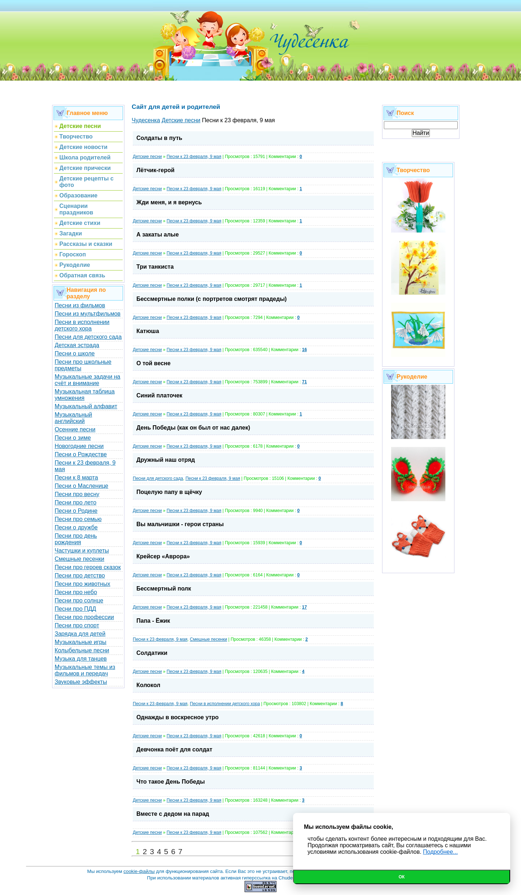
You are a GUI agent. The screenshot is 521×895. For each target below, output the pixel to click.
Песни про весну (77, 494)
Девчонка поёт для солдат (174, 749)
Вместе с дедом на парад (172, 814)
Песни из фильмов (80, 305)
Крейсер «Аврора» (163, 556)
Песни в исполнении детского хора (82, 325)
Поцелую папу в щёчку (169, 492)
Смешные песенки (79, 559)
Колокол (148, 685)
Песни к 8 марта (76, 477)
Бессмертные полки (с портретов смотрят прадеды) (211, 299)
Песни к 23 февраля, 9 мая (194, 156)
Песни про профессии (84, 617)
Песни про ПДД (75, 609)
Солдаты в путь (159, 138)
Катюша (147, 331)
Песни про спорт (77, 625)
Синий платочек (159, 395)
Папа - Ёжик (153, 621)
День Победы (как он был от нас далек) (193, 428)
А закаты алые (157, 234)
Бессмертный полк (163, 588)
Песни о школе (75, 353)
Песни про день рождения (76, 539)
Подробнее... (440, 852)
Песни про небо (76, 592)
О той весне (153, 363)
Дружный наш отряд (165, 460)
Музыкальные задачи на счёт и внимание (87, 380)
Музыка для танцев (81, 659)
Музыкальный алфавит (86, 406)
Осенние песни (75, 429)
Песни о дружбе (76, 527)
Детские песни (147, 156)
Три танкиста (155, 267)
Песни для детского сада (88, 337)
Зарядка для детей (80, 634)
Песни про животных (82, 584)
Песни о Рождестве (81, 454)
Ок (402, 876)
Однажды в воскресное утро (177, 717)
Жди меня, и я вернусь (169, 202)
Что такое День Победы (170, 782)
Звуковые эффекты (81, 682)
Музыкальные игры (80, 642)
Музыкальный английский (73, 418)
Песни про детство (80, 575)
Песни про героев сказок (88, 567)
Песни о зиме (73, 438)
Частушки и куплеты (82, 550)
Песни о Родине (76, 511)
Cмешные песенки (208, 639)
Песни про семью (78, 519)
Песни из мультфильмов (87, 314)
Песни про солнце (79, 600)
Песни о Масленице (81, 486)
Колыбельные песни (82, 650)
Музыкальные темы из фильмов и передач (85, 670)
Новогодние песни (79, 446)
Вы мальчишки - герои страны (180, 524)
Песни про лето (75, 502)
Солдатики (152, 653)
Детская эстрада (77, 345)
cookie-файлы (138, 871)
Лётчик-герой (155, 170)
